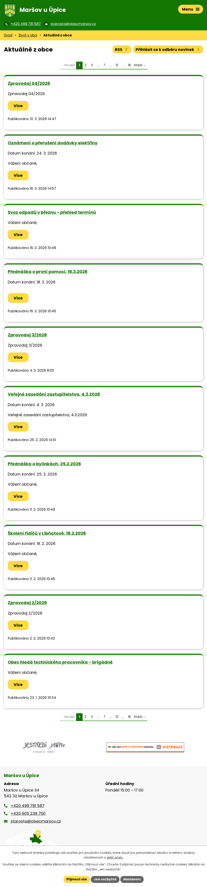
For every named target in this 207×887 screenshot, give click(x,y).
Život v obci (28, 35)
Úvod (8, 35)
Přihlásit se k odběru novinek (168, 49)
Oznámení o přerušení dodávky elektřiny (53, 143)
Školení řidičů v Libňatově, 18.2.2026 (47, 533)
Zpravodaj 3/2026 (27, 335)
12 (117, 65)
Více (18, 105)
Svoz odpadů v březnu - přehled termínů (52, 212)
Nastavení (132, 879)
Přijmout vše (76, 879)
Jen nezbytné (105, 879)
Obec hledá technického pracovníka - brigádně (60, 662)
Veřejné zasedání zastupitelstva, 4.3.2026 (54, 394)
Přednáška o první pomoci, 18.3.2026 (47, 272)
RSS (122, 49)
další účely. (115, 858)
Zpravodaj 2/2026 (27, 603)
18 (129, 65)
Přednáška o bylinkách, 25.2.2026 (44, 464)
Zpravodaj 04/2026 (29, 83)
